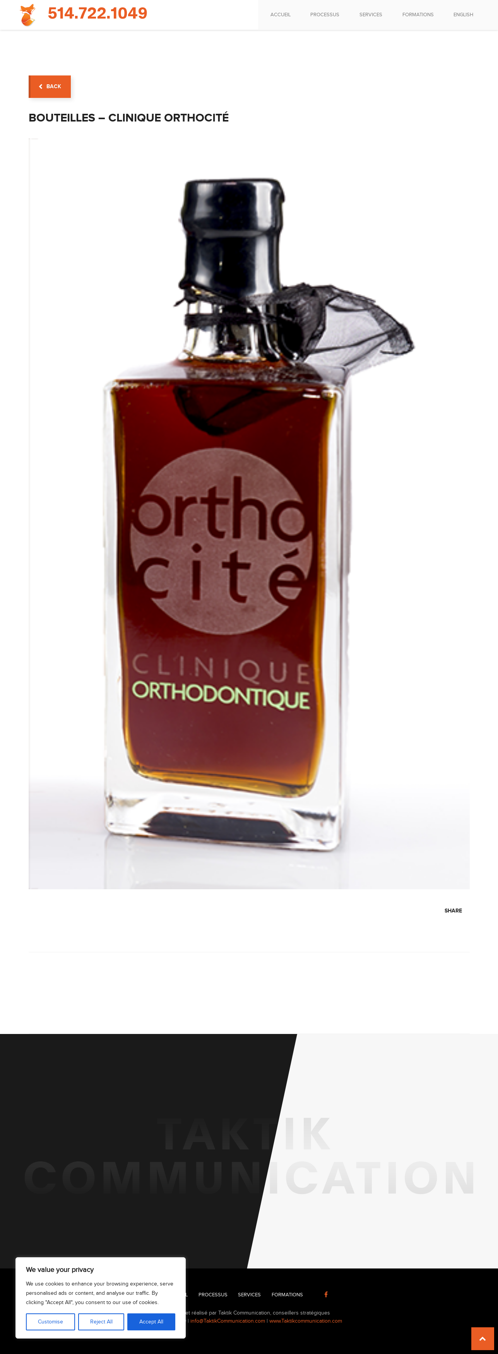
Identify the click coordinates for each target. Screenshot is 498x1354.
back (49, 86)
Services (370, 15)
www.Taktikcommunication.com (305, 1321)
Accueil (279, 15)
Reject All (101, 1322)
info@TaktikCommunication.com (227, 1321)
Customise (50, 1322)
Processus (324, 15)
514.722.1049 (97, 14)
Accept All (151, 1322)
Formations (417, 15)
